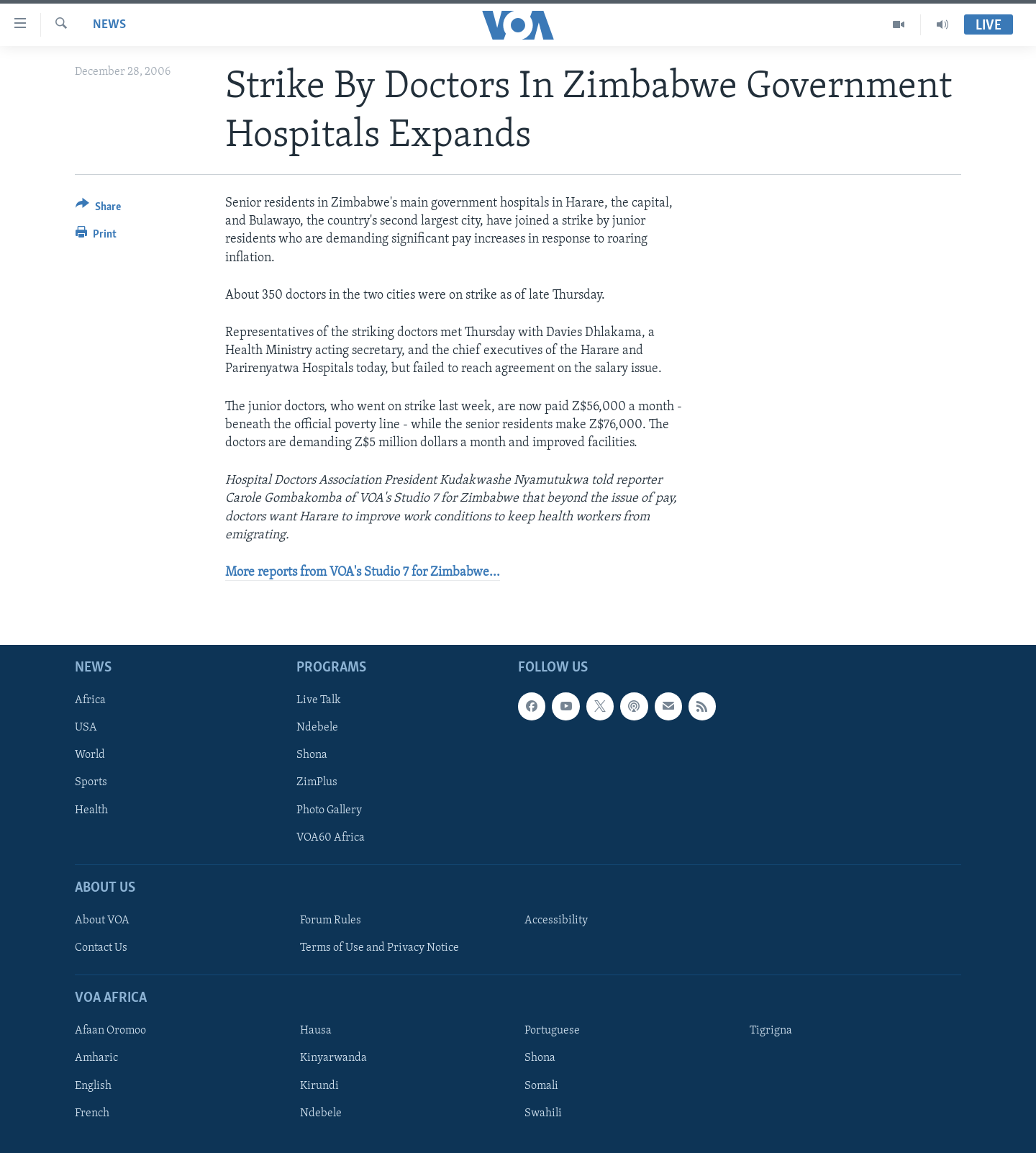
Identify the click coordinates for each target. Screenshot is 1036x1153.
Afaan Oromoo (110, 1030)
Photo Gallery (329, 810)
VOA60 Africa (330, 838)
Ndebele (317, 727)
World (90, 755)
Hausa (316, 1030)
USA (86, 727)
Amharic (96, 1058)
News (109, 25)
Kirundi (319, 1086)
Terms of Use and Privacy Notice (379, 948)
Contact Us (101, 948)
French (92, 1113)
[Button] (98, 209)
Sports (91, 783)
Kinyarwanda (333, 1058)
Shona (311, 755)
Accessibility (556, 920)
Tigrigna (771, 1030)
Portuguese (552, 1030)
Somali (541, 1086)
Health (91, 810)
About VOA (102, 920)
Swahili (543, 1113)
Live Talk (318, 700)
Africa (90, 700)
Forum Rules (330, 920)
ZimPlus (316, 783)
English (93, 1086)
